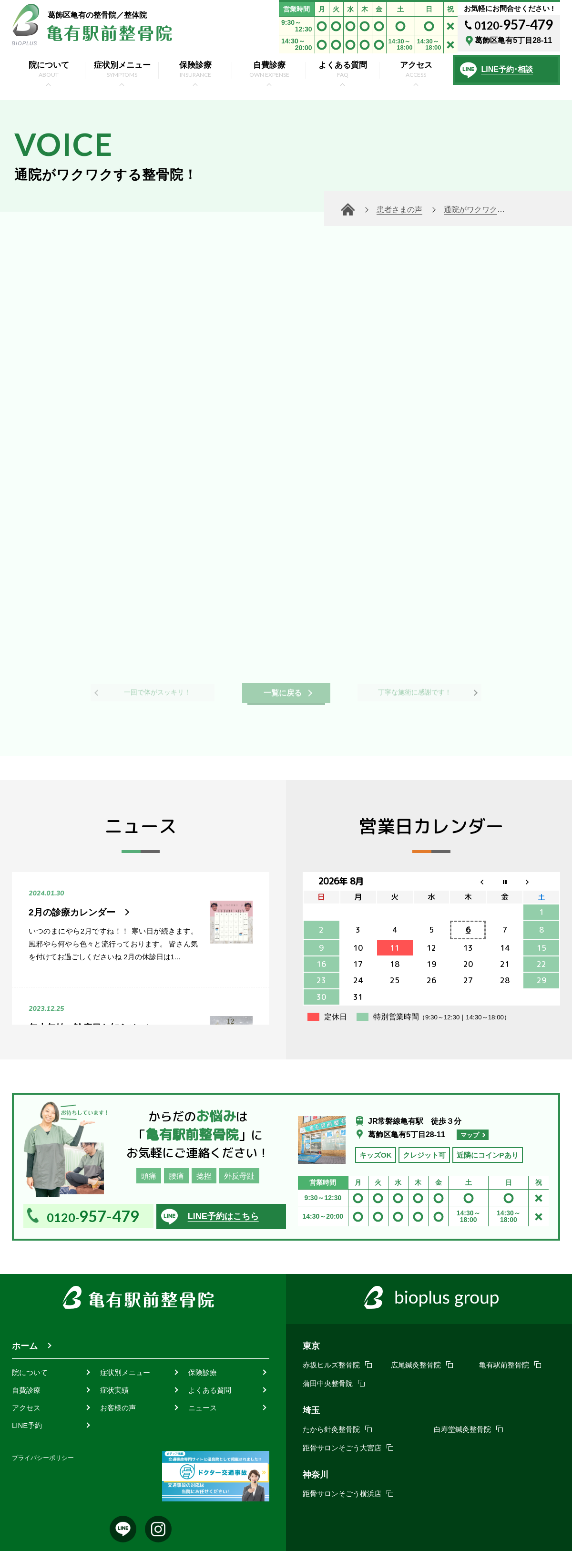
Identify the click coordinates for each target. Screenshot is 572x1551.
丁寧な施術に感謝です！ (414, 688)
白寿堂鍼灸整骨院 (462, 1429)
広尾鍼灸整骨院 (416, 1365)
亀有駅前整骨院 (504, 1365)
